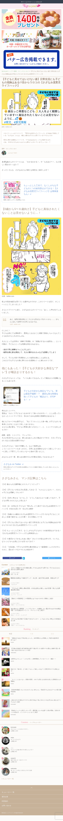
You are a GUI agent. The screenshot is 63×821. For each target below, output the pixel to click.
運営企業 (5, 797)
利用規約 (5, 801)
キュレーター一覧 (8, 779)
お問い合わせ (6, 805)
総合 (52, 634)
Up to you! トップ (7, 71)
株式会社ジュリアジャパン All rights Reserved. (12, 812)
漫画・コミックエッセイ (21, 71)
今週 (31, 634)
